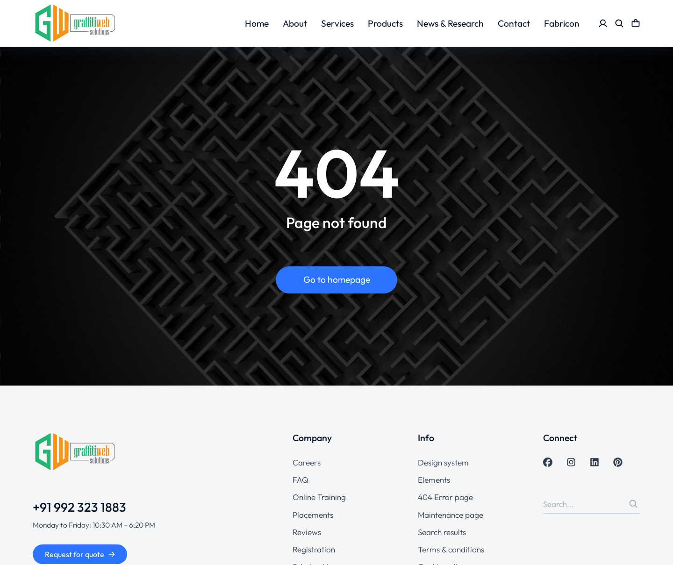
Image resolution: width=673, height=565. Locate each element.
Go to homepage (336, 279)
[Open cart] (635, 23)
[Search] (633, 504)
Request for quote (80, 554)
